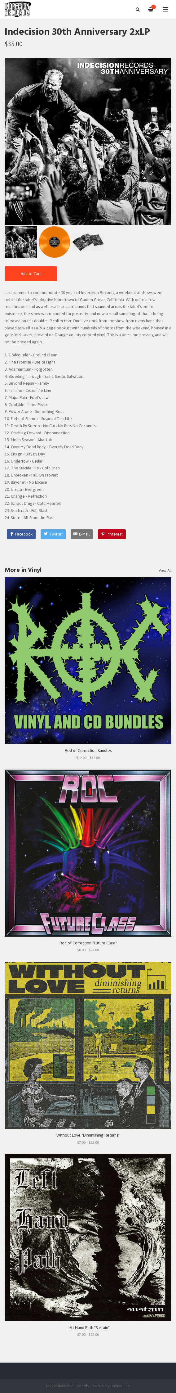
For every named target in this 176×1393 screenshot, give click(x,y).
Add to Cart (31, 273)
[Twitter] (53, 534)
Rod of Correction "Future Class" (88, 943)
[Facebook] (21, 534)
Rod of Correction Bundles (88, 750)
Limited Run (120, 1386)
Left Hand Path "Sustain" (88, 1327)
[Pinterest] (112, 534)
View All (165, 570)
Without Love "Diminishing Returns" (88, 1135)
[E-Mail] (82, 534)
